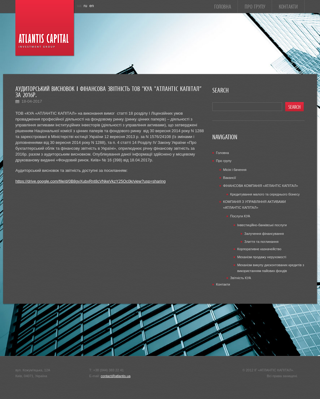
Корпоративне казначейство (259, 249)
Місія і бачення (234, 170)
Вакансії (229, 178)
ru (85, 5)
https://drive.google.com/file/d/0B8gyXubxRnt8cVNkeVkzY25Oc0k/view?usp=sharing (90, 181)
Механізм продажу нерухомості (261, 257)
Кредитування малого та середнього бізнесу (265, 194)
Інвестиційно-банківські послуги (262, 225)
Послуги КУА (240, 216)
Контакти (288, 6)
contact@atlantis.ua (115, 376)
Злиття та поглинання (261, 241)
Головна (222, 6)
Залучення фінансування (264, 233)
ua (79, 5)
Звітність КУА (240, 278)
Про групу (255, 6)
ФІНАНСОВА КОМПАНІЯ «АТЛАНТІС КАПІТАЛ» (260, 186)
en (92, 5)
